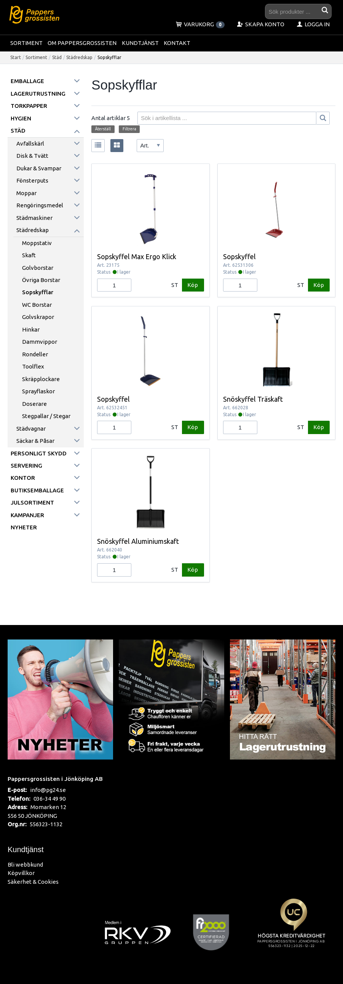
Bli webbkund (25, 864)
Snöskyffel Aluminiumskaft (138, 541)
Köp (192, 285)
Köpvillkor (21, 873)
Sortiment (26, 43)
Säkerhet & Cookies (33, 881)
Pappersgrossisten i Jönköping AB (55, 778)
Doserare (34, 404)
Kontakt (177, 43)
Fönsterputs (32, 180)
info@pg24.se (48, 790)
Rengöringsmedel (39, 205)
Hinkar (31, 329)
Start (15, 57)
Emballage (27, 81)
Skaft (29, 255)
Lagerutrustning (38, 93)
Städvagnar (31, 428)
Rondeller (35, 354)
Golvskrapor (38, 317)
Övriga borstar (41, 280)
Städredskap (79, 57)
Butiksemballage (37, 490)
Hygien (21, 118)
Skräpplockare (41, 379)
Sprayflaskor (38, 391)
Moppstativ (37, 243)
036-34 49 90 (49, 798)
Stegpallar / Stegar (46, 416)
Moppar (26, 193)
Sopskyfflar (37, 292)
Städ (57, 57)
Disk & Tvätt (32, 155)
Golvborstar (37, 267)
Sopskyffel (239, 256)
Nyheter (24, 527)
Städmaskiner (34, 218)
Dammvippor (39, 341)
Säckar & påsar (35, 441)
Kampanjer (27, 515)
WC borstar (37, 304)
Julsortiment (32, 502)
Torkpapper (29, 106)
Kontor (23, 477)
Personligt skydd (39, 453)
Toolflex (33, 366)
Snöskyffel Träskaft (253, 399)
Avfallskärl (30, 143)
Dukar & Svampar (38, 168)
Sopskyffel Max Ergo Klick (136, 256)
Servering (26, 465)
